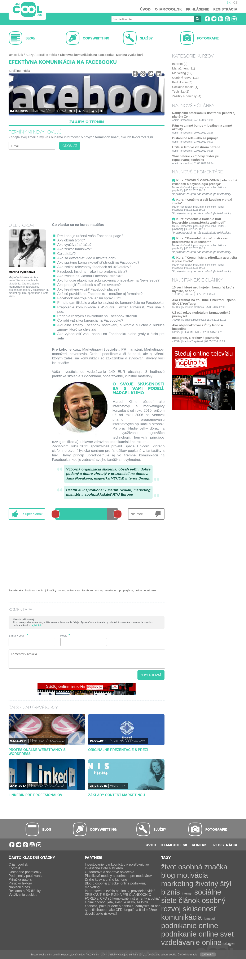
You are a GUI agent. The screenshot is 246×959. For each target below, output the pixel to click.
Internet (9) (179, 64)
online (61, 590)
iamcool (209, 918)
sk (228, 2)
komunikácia (181, 917)
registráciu (36, 625)
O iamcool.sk (168, 9)
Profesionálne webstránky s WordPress (37, 752)
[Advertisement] (87, 185)
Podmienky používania (25, 876)
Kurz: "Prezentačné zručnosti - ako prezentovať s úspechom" (200, 240)
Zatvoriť (208, 954)
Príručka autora (20, 879)
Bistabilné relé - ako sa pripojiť (195, 138)
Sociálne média (46, 54)
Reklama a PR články (25, 891)
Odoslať (69, 146)
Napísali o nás (19, 887)
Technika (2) (180, 91)
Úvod (145, 9)
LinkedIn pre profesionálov (35, 795)
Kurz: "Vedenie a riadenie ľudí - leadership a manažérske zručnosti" (199, 220)
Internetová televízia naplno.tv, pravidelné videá (120, 891)
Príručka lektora (20, 883)
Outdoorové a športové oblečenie (109, 872)
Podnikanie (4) (182, 82)
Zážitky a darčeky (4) (186, 96)
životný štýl (213, 883)
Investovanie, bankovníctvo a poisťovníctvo (117, 864)
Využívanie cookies (23, 894)
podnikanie (179, 925)
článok (189, 900)
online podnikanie (145, 590)
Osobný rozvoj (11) (185, 77)
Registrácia (225, 9)
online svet (73, 590)
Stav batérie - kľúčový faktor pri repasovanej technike (195, 157)
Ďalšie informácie (187, 954)
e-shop (99, 590)
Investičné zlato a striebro (104, 868)
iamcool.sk (16, 54)
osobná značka (202, 867)
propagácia (126, 590)
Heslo (63, 635)
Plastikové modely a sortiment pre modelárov (118, 876)
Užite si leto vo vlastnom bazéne (196, 147)
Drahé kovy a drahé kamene (106, 879)
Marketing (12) (182, 73)
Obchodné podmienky (25, 872)
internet (187, 893)
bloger (229, 943)
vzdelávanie (180, 942)
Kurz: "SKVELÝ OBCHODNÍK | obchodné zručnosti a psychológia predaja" (204, 182)
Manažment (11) (183, 68)
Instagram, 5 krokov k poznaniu (195, 337)
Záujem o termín (86, 122)
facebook (87, 590)
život (168, 867)
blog (168, 875)
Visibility (117, 785)
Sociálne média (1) (185, 87)
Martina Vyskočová (48, 110)
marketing (111, 590)
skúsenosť (199, 909)
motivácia (192, 875)
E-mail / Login (17, 635)
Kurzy (30, 54)
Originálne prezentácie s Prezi (118, 750)
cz (235, 2)
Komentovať (151, 675)
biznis (170, 892)
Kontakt (200, 845)
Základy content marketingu (116, 795)
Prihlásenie (197, 9)
